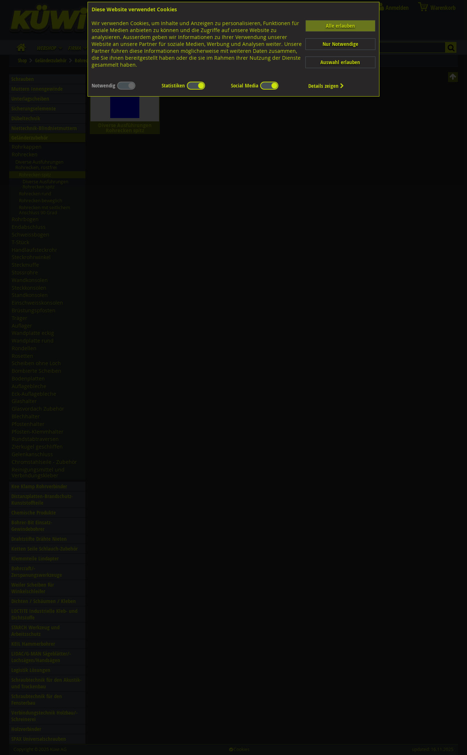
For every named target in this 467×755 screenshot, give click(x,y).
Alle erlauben (340, 26)
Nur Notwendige (340, 44)
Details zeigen (326, 86)
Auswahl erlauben (340, 62)
